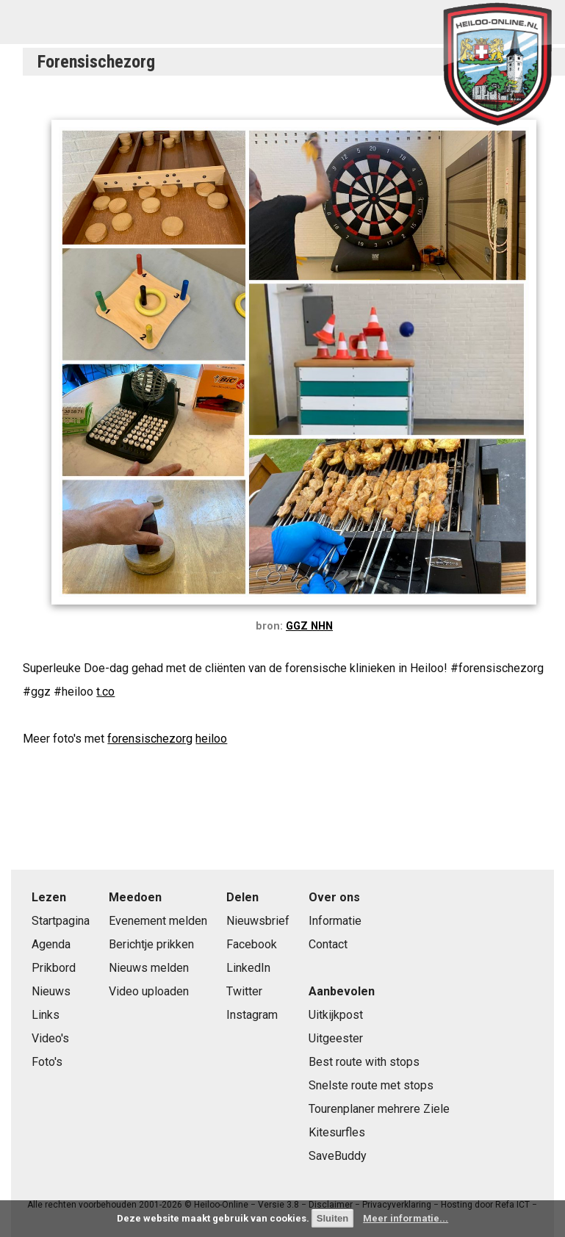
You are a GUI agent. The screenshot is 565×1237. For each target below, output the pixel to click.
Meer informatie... (405, 1218)
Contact (328, 944)
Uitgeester (336, 1038)
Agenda (51, 944)
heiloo (211, 739)
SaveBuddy (338, 1156)
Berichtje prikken (151, 944)
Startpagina (61, 921)
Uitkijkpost (336, 1015)
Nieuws (51, 991)
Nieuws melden (149, 968)
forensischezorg (149, 739)
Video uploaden (149, 991)
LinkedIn (248, 968)
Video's (50, 1038)
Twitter (244, 991)
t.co (105, 692)
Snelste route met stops (371, 1085)
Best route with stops (364, 1062)
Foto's (47, 1062)
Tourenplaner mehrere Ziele (379, 1109)
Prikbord (54, 968)
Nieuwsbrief (257, 921)
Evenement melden (158, 921)
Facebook (251, 944)
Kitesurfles (337, 1132)
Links (46, 1015)
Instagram (252, 1015)
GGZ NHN (309, 626)
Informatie (335, 921)
